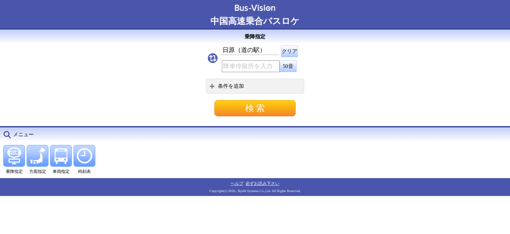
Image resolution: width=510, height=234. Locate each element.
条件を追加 (226, 86)
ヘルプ (237, 183)
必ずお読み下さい (262, 183)
